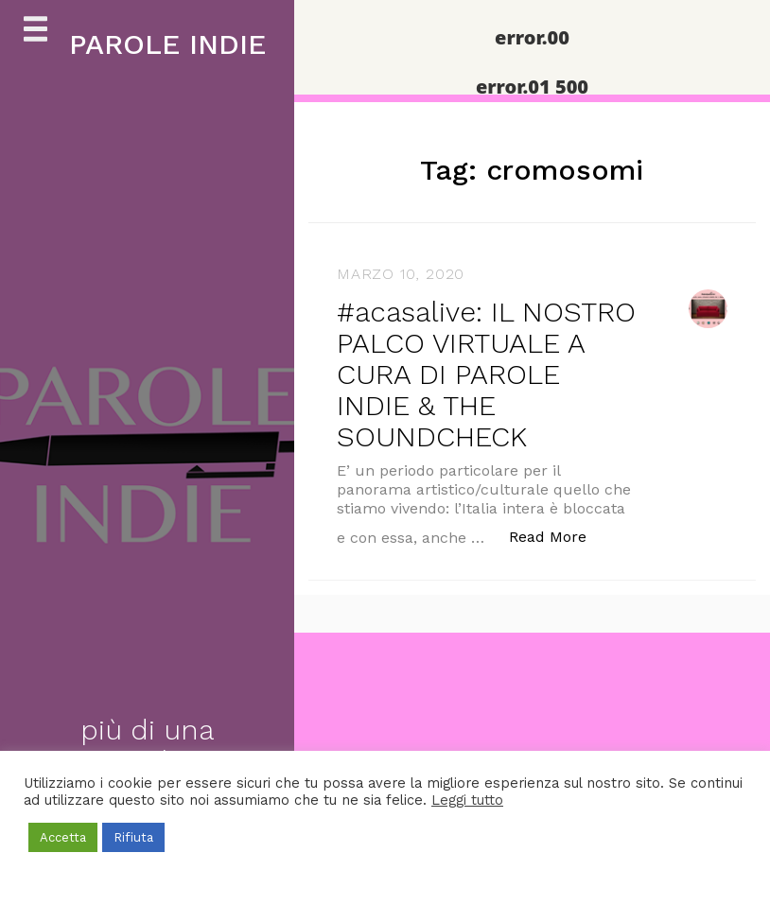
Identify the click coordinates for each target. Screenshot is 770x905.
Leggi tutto (467, 800)
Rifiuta (133, 837)
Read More (557, 536)
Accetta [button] (63, 837)
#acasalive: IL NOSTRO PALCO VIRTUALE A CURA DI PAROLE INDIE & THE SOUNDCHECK (486, 374)
